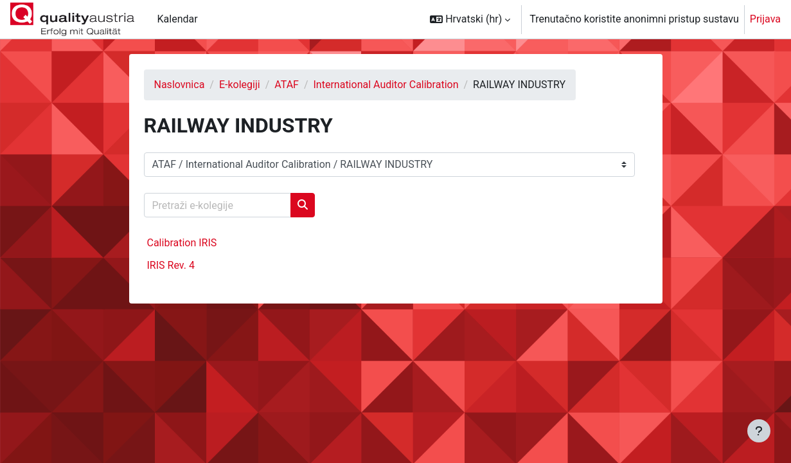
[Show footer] (758, 430)
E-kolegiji (239, 84)
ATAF (286, 84)
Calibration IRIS (182, 243)
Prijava (765, 19)
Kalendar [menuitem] (177, 19)
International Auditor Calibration (386, 84)
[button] (470, 19)
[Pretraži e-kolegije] (217, 205)
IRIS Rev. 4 (171, 265)
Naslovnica (179, 84)
